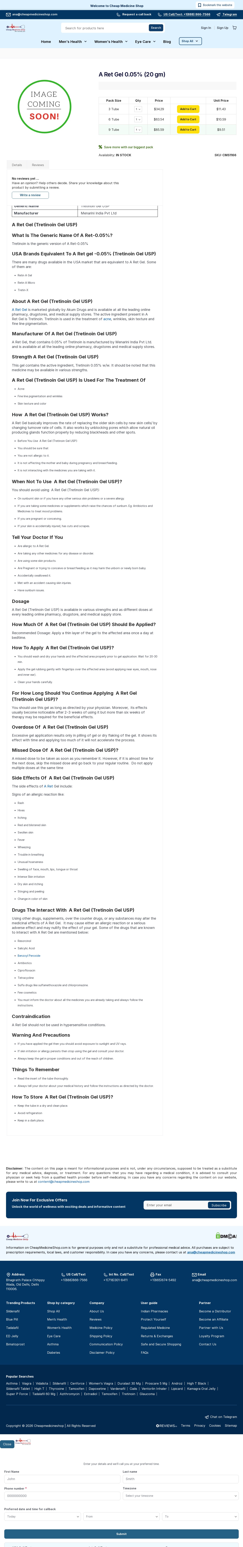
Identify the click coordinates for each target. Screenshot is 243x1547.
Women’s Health (59, 1328)
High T (39, 1388)
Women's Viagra (101, 1383)
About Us (96, 1311)
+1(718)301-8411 (115, 1280)
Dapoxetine (97, 1388)
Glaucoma (147, 1394)
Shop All (53, 1311)
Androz (177, 1383)
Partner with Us (211, 1328)
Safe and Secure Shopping (161, 1344)
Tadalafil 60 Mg (43, 1394)
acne (107, 319)
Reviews (38, 165)
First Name (11, 1471)
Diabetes (53, 1352)
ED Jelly (12, 1336)
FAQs (144, 1352)
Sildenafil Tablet (18, 1388)
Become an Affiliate (213, 1319)
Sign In (206, 28)
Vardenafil (117, 1388)
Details (17, 165)
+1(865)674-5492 (163, 1280)
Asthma (53, 1344)
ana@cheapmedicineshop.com (31, 14)
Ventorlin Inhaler (154, 1388)
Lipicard (177, 1388)
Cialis (133, 1388)
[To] (200, 1516)
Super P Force (17, 1394)
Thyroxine (56, 1388)
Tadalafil (12, 1328)
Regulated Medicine (155, 1328)
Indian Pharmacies (154, 1311)
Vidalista (42, 1383)
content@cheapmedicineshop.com (63, 1182)
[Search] (156, 27)
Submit (121, 1534)
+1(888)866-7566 (74, 1280)
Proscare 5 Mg (156, 1383)
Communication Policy (106, 1344)
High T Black (196, 1383)
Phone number (15, 1488)
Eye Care (54, 1336)
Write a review (30, 195)
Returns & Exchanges (157, 1336)
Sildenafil (12, 1311)
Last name (130, 1471)
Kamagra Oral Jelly (201, 1388)
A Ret (48, 786)
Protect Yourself (153, 1319)
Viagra (26, 1383)
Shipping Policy (100, 1336)
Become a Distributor (215, 1311)
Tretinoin (128, 1394)
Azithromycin (70, 1394)
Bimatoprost (15, 1344)
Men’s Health (57, 1319)
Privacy (199, 1425)
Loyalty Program (211, 1336)
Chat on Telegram (223, 1417)
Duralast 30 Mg (129, 1383)
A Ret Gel (19, 310)
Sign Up (222, 28)
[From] (121, 1516)
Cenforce (77, 1383)
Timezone (129, 1488)
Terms (185, 1425)
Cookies (215, 1425)
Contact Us (207, 1344)
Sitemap (231, 1425)
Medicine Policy (100, 1328)
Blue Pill (12, 1319)
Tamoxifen (76, 1388)
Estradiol (90, 1394)
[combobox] (113, 28)
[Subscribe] (219, 1205)
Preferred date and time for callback (30, 1509)
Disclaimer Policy (102, 1352)
